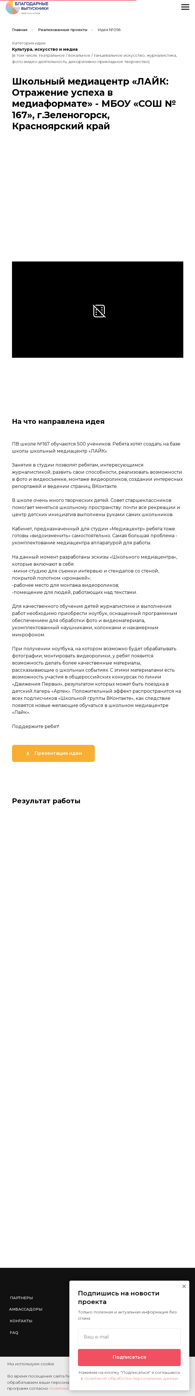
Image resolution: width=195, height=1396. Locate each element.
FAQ (14, 1332)
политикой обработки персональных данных (131, 1378)
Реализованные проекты (62, 29)
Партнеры (21, 1297)
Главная (19, 29)
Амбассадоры (25, 1309)
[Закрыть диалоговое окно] (184, 1286)
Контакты (21, 1321)
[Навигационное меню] (185, 7)
